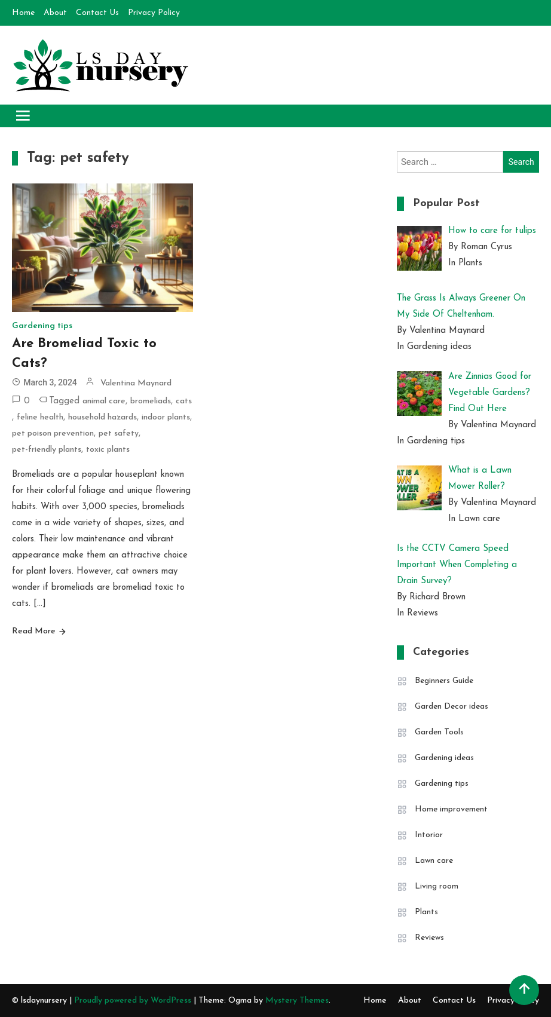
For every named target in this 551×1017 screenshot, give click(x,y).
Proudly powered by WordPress (134, 1000)
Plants (426, 912)
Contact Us (97, 12)
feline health (40, 417)
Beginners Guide (444, 680)
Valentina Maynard (136, 383)
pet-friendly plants (46, 449)
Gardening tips (42, 325)
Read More (34, 631)
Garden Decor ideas (451, 706)
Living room (436, 886)
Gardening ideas (444, 757)
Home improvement (451, 809)
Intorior (429, 835)
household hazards (102, 417)
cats (184, 401)
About (55, 12)
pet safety (119, 433)
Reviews (429, 937)
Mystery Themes (297, 1000)
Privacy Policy (154, 12)
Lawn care (434, 860)
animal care (103, 401)
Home (23, 12)
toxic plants (108, 449)
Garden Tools (439, 732)
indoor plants (166, 417)
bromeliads (150, 401)
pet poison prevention (53, 433)
